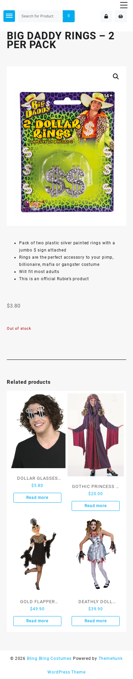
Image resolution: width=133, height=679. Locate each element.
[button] (116, 76)
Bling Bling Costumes (49, 658)
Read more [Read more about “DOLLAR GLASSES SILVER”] (37, 497)
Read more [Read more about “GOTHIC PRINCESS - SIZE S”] (95, 505)
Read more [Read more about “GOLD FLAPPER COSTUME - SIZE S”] (37, 621)
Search (68, 16)
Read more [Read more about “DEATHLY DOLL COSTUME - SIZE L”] (95, 621)
